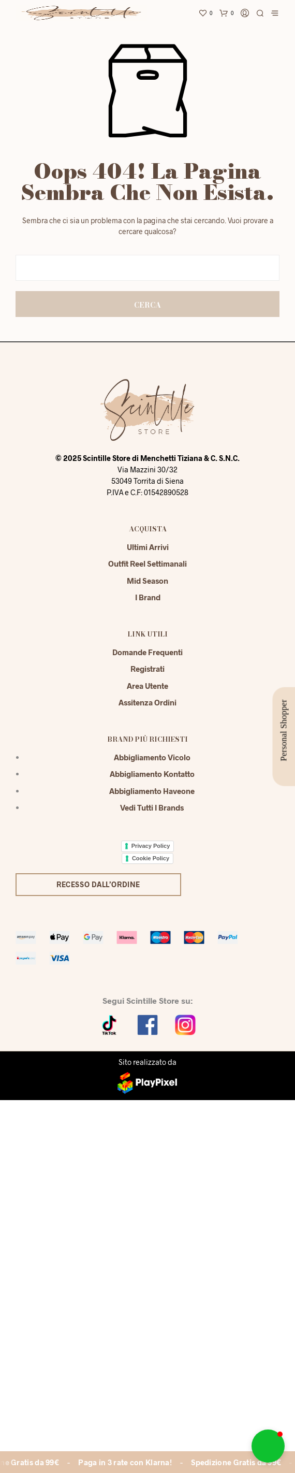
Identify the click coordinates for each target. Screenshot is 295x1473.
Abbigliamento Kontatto (152, 773)
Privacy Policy (150, 846)
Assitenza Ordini (147, 702)
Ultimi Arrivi (148, 547)
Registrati (147, 668)
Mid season (147, 580)
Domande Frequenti (147, 652)
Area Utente (147, 685)
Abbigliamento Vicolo (152, 757)
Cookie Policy (150, 858)
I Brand (147, 597)
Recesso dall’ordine (98, 884)
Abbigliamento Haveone (152, 791)
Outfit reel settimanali (147, 563)
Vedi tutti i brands (152, 807)
